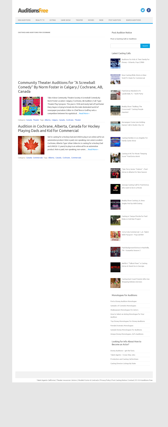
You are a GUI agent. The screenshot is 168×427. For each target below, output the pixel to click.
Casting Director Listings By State (123, 363)
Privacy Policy (105, 380)
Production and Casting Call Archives (124, 359)
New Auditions (24, 20)
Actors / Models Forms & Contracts (85, 380)
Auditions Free (147, 380)
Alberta (47, 120)
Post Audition (115, 20)
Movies (91, 20)
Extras (53, 20)
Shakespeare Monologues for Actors (124, 310)
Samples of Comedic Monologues (123, 306)
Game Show (65, 20)
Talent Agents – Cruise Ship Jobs (123, 355)
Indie (101, 20)
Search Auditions (133, 20)
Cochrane (69, 120)
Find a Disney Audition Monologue (124, 301)
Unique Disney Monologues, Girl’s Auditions (127, 334)
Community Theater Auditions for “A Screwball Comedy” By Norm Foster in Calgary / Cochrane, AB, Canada (60, 86)
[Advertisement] (61, 61)
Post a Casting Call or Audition (124, 39)
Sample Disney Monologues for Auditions (126, 330)
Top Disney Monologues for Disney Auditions (128, 321)
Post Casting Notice (119, 380)
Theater (79, 20)
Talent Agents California (46, 380)
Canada (29, 120)
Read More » (84, 113)
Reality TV (40, 20)
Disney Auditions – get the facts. (123, 351)
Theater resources (63, 380)
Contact (131, 380)
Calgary (55, 120)
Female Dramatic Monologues (122, 325)
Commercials (38, 158)
